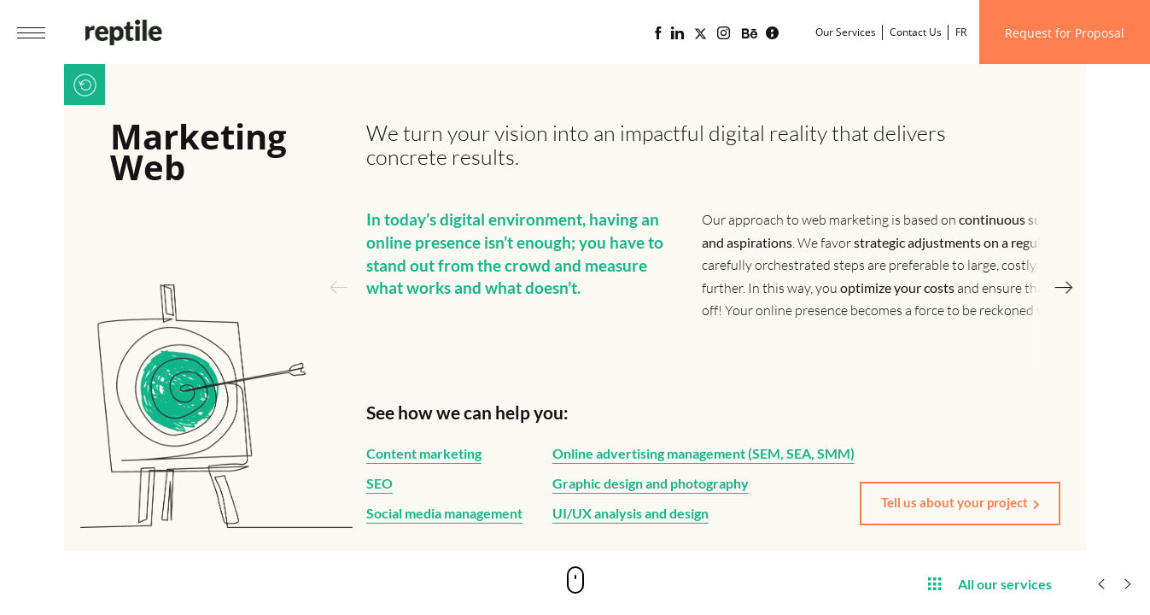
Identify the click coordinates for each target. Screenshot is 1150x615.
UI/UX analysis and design (630, 513)
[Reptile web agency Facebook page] (658, 33)
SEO (379, 483)
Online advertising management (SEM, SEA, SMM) (703, 453)
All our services (990, 583)
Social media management (444, 513)
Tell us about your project (954, 502)
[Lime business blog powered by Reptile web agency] (772, 33)
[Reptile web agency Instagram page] (723, 33)
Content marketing (424, 453)
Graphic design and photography (650, 483)
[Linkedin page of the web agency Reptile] (677, 33)
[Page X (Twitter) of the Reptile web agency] (700, 33)
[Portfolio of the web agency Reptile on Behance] (749, 34)
